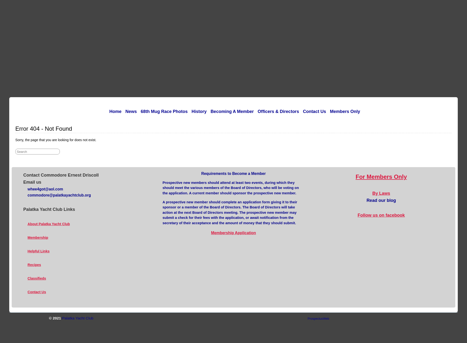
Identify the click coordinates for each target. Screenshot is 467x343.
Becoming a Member (232, 111)
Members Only (345, 111)
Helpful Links (38, 251)
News (131, 111)
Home (115, 111)
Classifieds (36, 278)
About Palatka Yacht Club (48, 224)
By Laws (381, 193)
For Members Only (381, 176)
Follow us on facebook (381, 215)
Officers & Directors (278, 111)
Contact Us (314, 111)
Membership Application (233, 233)
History (199, 111)
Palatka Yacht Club (77, 318)
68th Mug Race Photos (164, 111)
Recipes (34, 265)
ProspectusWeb (318, 318)
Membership (37, 238)
